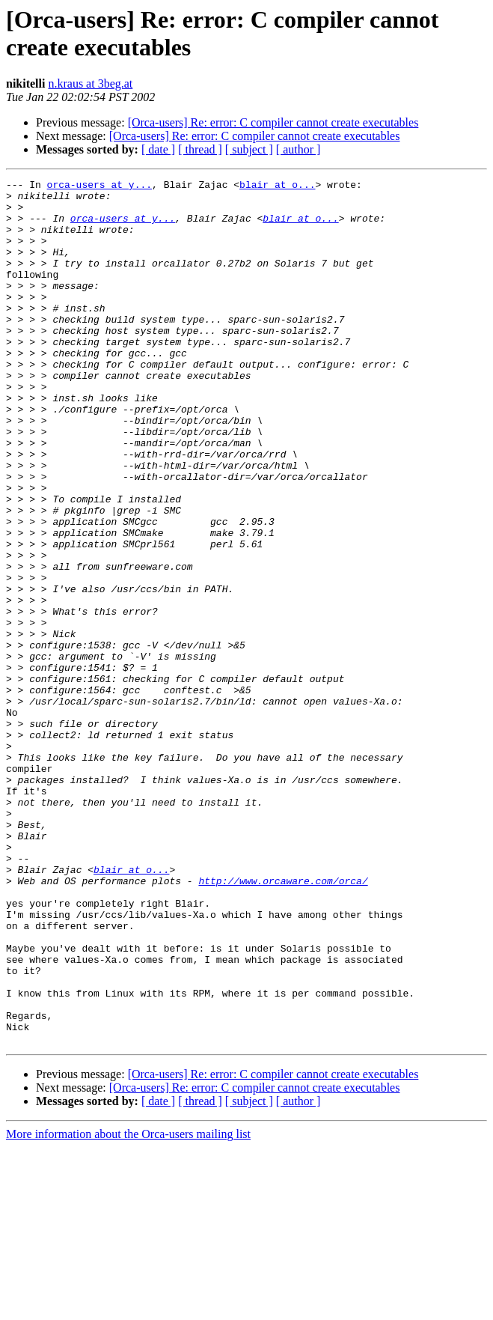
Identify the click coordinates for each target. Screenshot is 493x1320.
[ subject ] (249, 149)
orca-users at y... (99, 186)
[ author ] (298, 149)
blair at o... (277, 186)
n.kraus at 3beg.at (90, 83)
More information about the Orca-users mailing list (128, 1307)
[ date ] (158, 149)
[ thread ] (200, 149)
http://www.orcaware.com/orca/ (282, 1022)
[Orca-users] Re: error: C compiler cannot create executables (273, 122)
